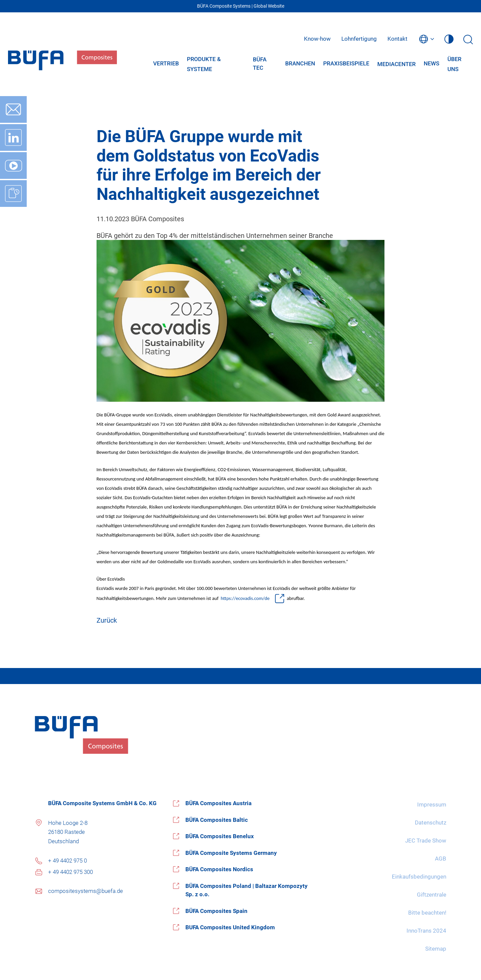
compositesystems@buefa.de (85, 891)
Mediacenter (396, 64)
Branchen (300, 63)
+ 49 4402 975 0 (67, 860)
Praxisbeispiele (346, 63)
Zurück (107, 620)
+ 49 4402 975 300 (70, 872)
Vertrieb (166, 63)
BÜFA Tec (260, 63)
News (431, 63)
